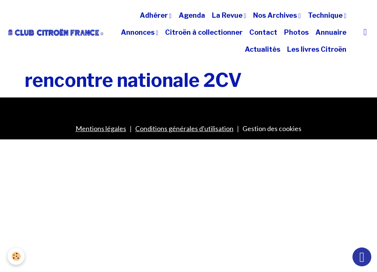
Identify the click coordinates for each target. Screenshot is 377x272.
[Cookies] (16, 256)
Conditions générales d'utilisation (184, 128)
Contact (263, 32)
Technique (326, 15)
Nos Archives (275, 15)
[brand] (56, 32)
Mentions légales (101, 128)
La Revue (228, 15)
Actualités (262, 49)
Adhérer (154, 15)
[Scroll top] (361, 256)
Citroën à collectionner (204, 32)
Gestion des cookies (272, 128)
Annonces (138, 32)
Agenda (192, 15)
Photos (296, 32)
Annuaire (330, 32)
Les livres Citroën (316, 49)
